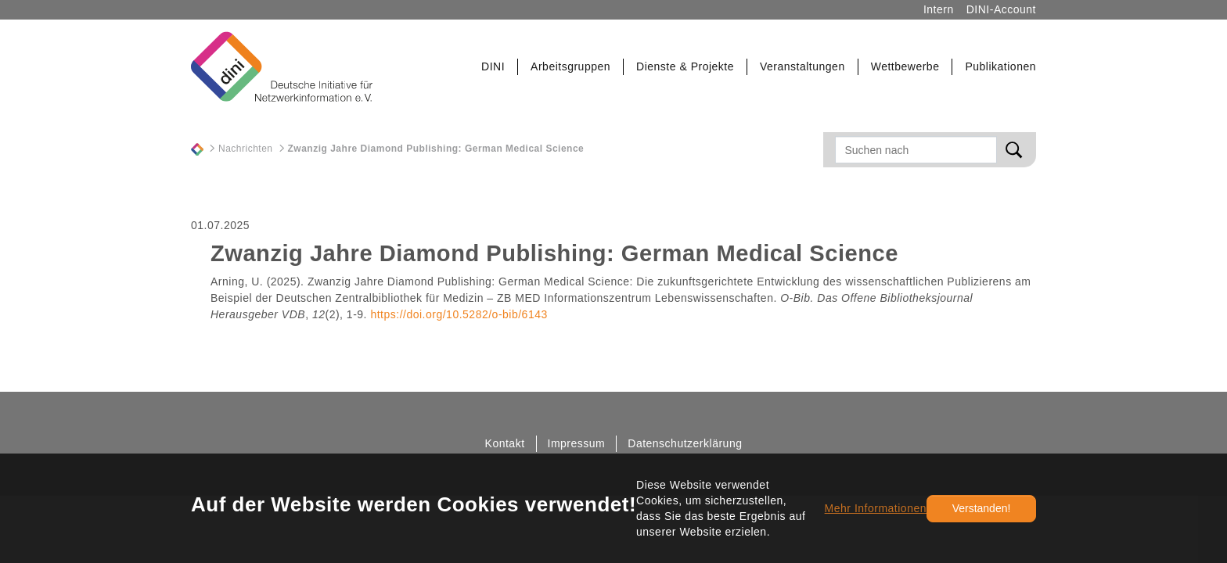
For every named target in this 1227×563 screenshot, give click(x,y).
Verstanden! (981, 508)
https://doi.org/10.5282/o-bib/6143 (458, 314)
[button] (493, 66)
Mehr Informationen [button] (876, 508)
